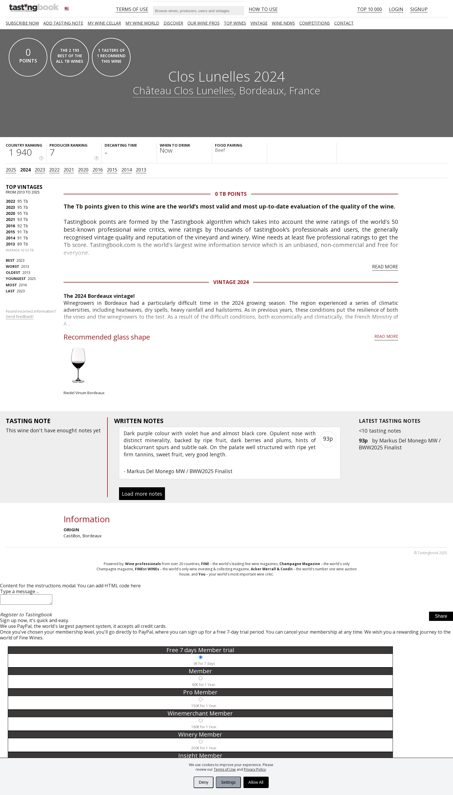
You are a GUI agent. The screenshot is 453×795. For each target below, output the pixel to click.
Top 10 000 (369, 9)
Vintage (259, 23)
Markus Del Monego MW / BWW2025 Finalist (400, 444)
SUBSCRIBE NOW (22, 23)
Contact (344, 23)
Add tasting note (63, 23)
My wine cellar (104, 23)
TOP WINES (235, 23)
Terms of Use (225, 769)
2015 (112, 170)
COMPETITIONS (314, 23)
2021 (69, 170)
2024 (25, 170)
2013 (141, 170)
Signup (419, 9)
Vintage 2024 (231, 281)
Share (441, 617)
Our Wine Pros (203, 23)
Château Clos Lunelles (183, 90)
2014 (126, 170)
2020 (83, 170)
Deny (203, 782)
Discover (173, 23)
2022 (54, 170)
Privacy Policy (255, 769)
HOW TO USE (263, 9)
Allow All (255, 782)
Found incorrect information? (31, 314)
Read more (385, 266)
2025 (11, 170)
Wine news (283, 23)
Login (396, 9)
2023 (40, 170)
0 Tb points (231, 193)
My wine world (142, 23)
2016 (97, 170)
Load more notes (142, 493)
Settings (228, 782)
